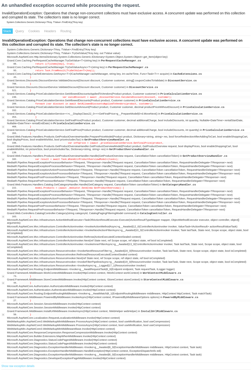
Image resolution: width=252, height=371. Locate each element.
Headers (50, 31)
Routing (65, 31)
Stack (7, 31)
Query (20, 31)
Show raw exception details (17, 366)
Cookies (34, 31)
